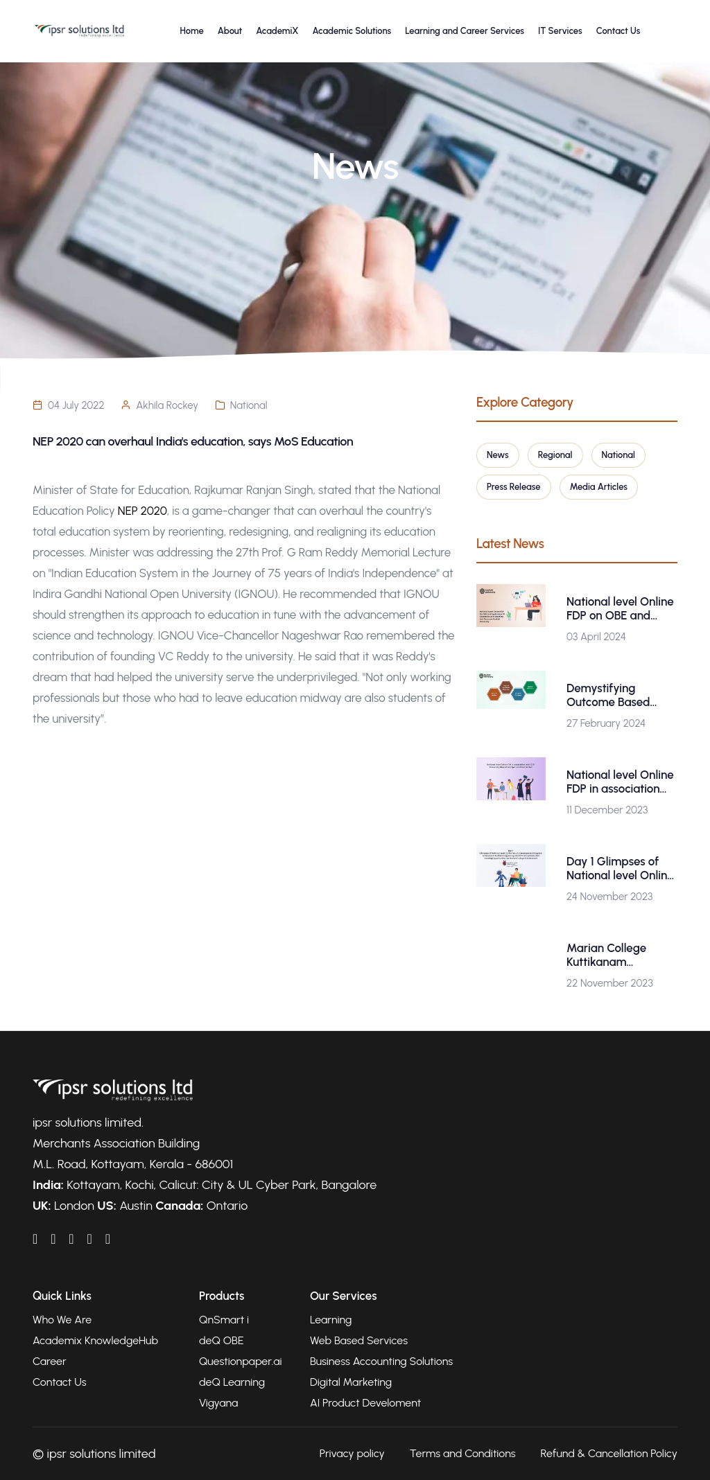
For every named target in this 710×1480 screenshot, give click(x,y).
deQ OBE (221, 1340)
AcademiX (277, 31)
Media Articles (598, 487)
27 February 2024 (606, 723)
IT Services (560, 31)
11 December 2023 (607, 810)
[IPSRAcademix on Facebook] (53, 1239)
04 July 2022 (76, 405)
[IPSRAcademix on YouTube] (71, 1239)
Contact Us (618, 31)
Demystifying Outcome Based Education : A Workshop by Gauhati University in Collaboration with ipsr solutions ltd (620, 695)
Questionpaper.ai (240, 1361)
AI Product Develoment (365, 1402)
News (498, 455)
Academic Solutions (351, 31)
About (230, 31)
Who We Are (62, 1319)
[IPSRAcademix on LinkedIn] (35, 1239)
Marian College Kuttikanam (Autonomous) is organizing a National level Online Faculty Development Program (621, 955)
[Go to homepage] (79, 31)
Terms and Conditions (463, 1453)
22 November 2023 (609, 983)
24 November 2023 (609, 896)
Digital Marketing (351, 1382)
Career (50, 1361)
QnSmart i (224, 1319)
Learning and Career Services (464, 31)
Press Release (514, 487)
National (249, 405)
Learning (331, 1319)
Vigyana (218, 1402)
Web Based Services (359, 1340)
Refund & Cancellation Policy (609, 1453)
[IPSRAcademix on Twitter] (89, 1239)
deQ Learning (232, 1382)
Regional (555, 455)
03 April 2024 (596, 637)
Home (192, 31)
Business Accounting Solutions (381, 1361)
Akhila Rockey (167, 405)
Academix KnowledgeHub (95, 1340)
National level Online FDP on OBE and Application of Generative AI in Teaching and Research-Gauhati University (620, 608)
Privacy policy (352, 1453)
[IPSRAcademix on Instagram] (107, 1239)
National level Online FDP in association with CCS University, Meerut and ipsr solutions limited (620, 781)
